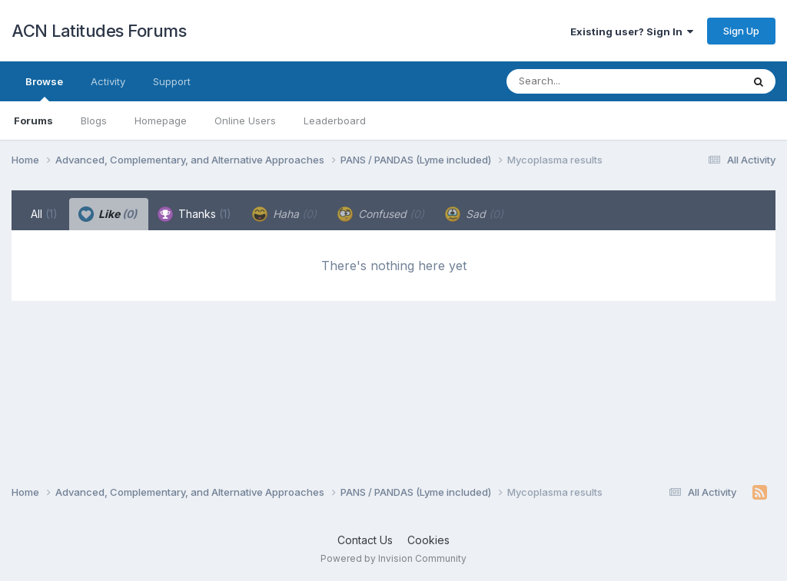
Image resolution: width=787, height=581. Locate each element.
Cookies (428, 539)
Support (172, 81)
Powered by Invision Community (393, 558)
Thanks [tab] (194, 214)
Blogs (94, 120)
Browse (44, 88)
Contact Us (365, 539)
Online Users (245, 120)
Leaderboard (335, 120)
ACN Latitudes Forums (99, 31)
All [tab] (44, 213)
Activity (108, 81)
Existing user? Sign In (631, 31)
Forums (33, 120)
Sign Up (741, 31)
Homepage (160, 120)
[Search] (582, 81)
